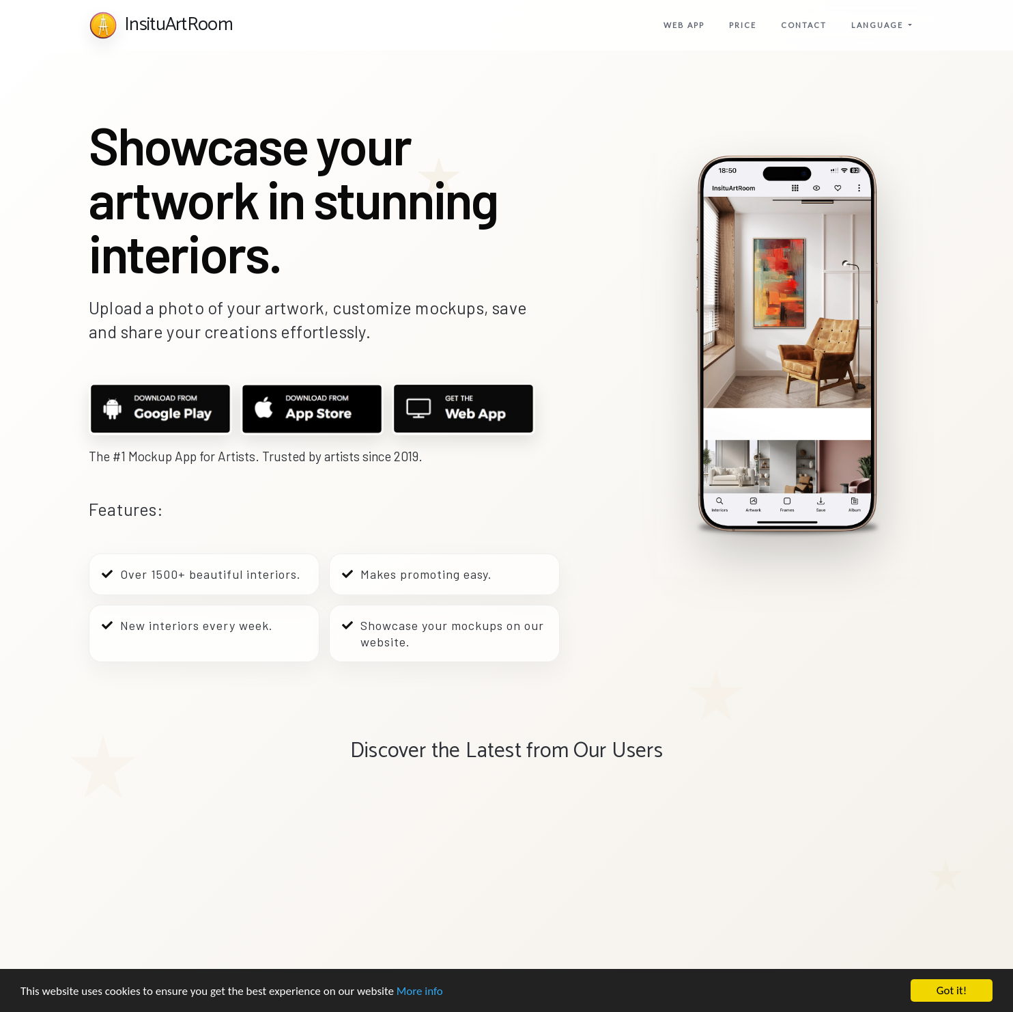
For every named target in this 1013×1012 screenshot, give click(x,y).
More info (420, 992)
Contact (804, 24)
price (742, 24)
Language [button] (878, 24)
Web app (684, 24)
